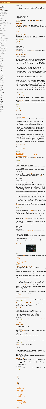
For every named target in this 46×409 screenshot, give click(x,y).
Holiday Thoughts (18, 387)
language (1, 85)
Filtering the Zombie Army (2, 48)
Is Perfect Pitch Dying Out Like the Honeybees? (28, 230)
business (1, 63)
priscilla (1, 97)
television (1, 106)
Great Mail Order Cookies (19, 385)
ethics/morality (1, 75)
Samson (1, 36)
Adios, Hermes (18, 106)
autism (0, 59)
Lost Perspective (1, 16)
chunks (0, 65)
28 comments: (22, 300)
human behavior (21, 39)
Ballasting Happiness (19, 307)
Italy (0, 84)
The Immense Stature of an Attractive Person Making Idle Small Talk (5, 23)
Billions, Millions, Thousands (2, 27)
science (17, 269)
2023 (17, 375)
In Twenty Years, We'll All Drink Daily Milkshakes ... (21, 396)
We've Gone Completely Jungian (20, 262)
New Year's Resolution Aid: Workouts (21, 34)
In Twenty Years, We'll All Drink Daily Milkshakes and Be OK (24, 266)
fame (0, 76)
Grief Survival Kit (1, 18)
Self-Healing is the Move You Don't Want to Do (4, 22)
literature (1, 86)
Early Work (1, 73)
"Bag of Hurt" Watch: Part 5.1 (20, 321)
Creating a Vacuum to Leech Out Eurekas (3, 47)
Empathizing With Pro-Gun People (3, 30)
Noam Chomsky (20, 172)
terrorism (19, 338)
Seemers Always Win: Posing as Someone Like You (4, 14)
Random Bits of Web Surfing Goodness (21, 152)
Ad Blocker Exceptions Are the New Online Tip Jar (21, 256)
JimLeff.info (3, 7)
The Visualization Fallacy (2, 20)
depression (1, 71)
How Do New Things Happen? (2, 53)
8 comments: (21, 369)
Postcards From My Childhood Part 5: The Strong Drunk (4, 51)
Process (1, 43)
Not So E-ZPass (18, 339)
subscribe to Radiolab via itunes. (20, 294)
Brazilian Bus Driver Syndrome (20, 358)
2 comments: (21, 21)
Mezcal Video (18, 384)
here (36, 182)
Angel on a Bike (1, 21)
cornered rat (1, 68)
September (18, 406)
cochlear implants (1, 66)
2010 (17, 382)
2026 (17, 373)
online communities (1, 92)
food (0, 78)
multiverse (1, 90)
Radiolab (19, 291)
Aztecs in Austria (18, 257)
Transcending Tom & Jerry (19, 404)
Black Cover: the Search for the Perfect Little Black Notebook (21, 156)
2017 (17, 378)
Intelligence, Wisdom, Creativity (3, 52)
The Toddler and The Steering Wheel (3, 50)
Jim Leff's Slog (6, 2)
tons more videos (19, 20)
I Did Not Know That (19, 110)
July (17, 407)
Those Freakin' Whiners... (19, 243)
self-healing (1, 101)
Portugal (1, 96)
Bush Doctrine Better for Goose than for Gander (21, 401)
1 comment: (21, 108)
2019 (17, 377)
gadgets (1, 79)
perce (0, 93)
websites (1, 111)
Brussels (1, 62)
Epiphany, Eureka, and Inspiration (3, 44)
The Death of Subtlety (2, 28)
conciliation (1, 67)
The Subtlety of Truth (2, 29)
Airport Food (18, 94)
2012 (17, 381)
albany (0, 56)
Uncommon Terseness (2, 12)
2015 (17, 379)
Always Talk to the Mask (2, 34)
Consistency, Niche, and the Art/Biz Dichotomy (4, 38)
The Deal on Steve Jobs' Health (20, 390)
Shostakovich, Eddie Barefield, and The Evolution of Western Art (5, 49)
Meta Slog (18, 264)
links (24, 255)
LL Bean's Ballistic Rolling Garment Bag (27, 26)
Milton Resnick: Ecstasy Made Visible (3, 37)
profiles (1, 98)
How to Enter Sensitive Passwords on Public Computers (22, 259)
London (1, 87)
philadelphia (1, 94)
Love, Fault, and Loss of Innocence (20, 162)
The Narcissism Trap (2, 15)
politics (19, 151)
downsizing (1, 72)
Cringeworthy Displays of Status (3, 42)
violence (1, 110)
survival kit (1, 105)
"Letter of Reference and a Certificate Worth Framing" (21, 402)
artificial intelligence (1, 58)
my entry (25, 284)
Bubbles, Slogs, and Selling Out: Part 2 (21, 54)
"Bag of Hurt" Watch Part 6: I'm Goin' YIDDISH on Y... (21, 398)
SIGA (0, 102)
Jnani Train (1, 31)
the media (18, 104)
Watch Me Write (1, 46)
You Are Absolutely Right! (2, 26)
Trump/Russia (1, 109)
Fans (0, 17)
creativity (1, 69)
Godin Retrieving (18, 254)
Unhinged (1, 32)
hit (0, 81)
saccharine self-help (1, 100)
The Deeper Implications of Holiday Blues (3, 13)
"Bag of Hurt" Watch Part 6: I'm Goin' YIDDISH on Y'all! (23, 302)
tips (22, 39)
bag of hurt (1, 60)
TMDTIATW (1, 108)
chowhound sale (1, 64)
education (1, 74)
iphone (0, 83)
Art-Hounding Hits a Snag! (19, 209)
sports (0, 104)
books (0, 61)
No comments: (22, 28)
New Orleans (1, 91)
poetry (0, 95)
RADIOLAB (18, 397)
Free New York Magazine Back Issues (21, 144)
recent (23, 255)
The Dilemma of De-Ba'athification (20, 148)
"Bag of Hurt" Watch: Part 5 (19, 324)
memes (1, 88)
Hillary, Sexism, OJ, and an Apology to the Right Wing (22, 261)
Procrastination (1, 19)
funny (17, 253)
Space (0, 103)
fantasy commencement (2, 77)
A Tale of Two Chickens (2, 45)
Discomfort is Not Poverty (2, 35)
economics (18, 151)
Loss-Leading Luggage (19, 23)
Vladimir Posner (18, 41)
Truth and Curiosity (1, 33)
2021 (17, 376)
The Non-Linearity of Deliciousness (3, 25)
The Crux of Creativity (2, 24)
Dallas (0, 70)
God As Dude (18, 258)
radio (17, 295)
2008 (17, 383)
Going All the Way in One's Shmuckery (3, 40)
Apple (0, 57)
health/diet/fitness (18, 39)
